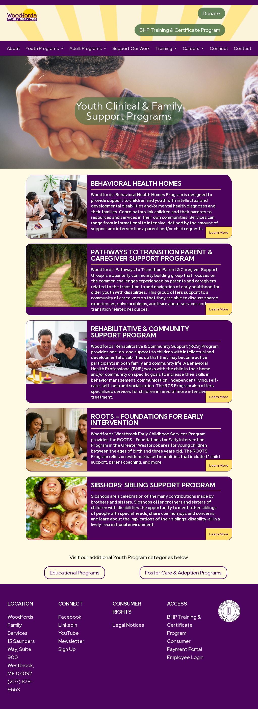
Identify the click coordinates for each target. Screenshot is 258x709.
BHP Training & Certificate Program (180, 30)
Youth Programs (42, 48)
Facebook (69, 617)
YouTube (68, 633)
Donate (211, 13)
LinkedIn (67, 625)
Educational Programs (74, 572)
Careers (191, 48)
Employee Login (185, 657)
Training (163, 48)
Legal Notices (128, 625)
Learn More (218, 232)
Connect (219, 48)
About (13, 48)
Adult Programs (85, 48)
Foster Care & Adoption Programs (183, 572)
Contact (242, 48)
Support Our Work (131, 48)
